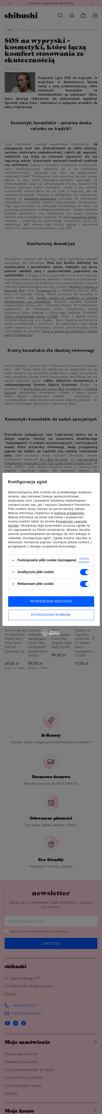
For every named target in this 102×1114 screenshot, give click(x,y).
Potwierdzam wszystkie (51, 601)
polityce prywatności (69, 513)
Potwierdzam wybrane (51, 615)
